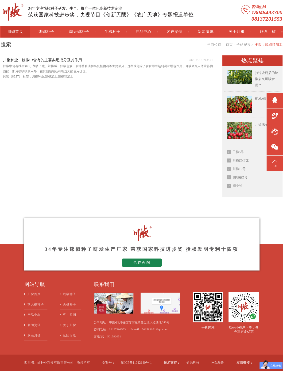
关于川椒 (237, 32)
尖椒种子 (112, 32)
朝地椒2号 (240, 177)
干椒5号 (238, 152)
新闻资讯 (206, 32)
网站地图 (218, 362)
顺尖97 (237, 186)
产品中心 (143, 32)
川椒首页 (15, 32)
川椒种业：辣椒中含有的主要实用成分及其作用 (42, 60)
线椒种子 (46, 32)
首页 (229, 44)
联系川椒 (268, 32)
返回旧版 (69, 335)
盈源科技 (192, 362)
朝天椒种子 (79, 32)
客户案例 (174, 32)
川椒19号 (239, 169)
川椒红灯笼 (241, 160)
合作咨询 (141, 262)
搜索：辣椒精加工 (268, 44)
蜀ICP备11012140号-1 (136, 362)
